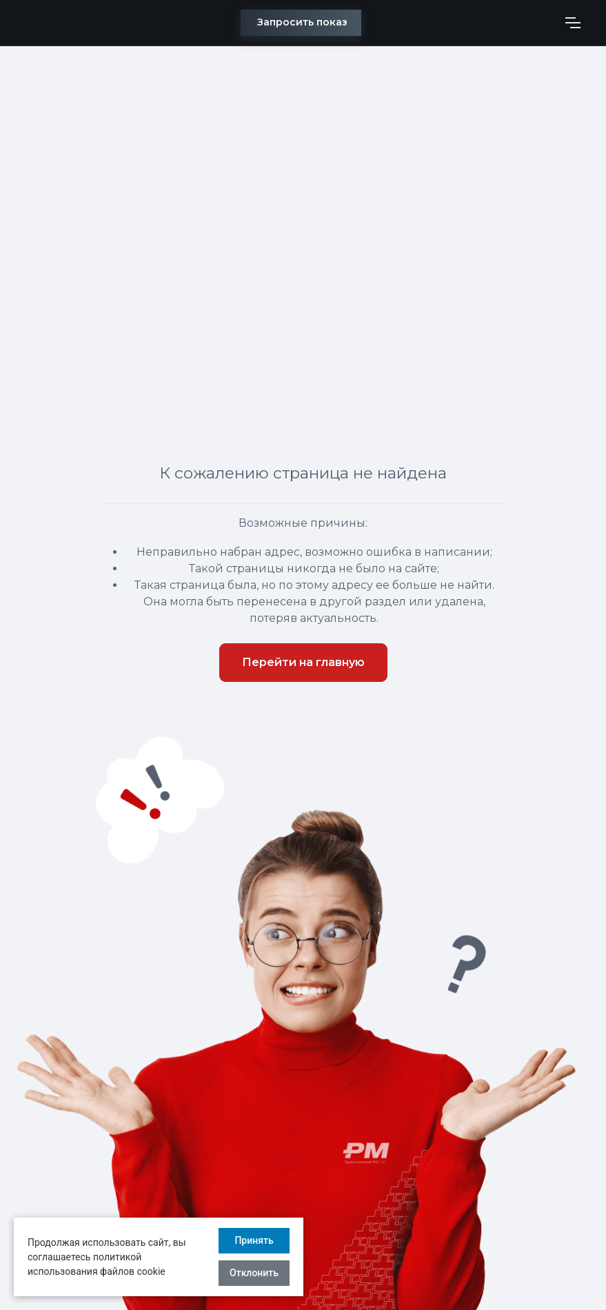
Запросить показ (302, 22)
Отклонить (254, 1272)
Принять (253, 1240)
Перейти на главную (303, 662)
